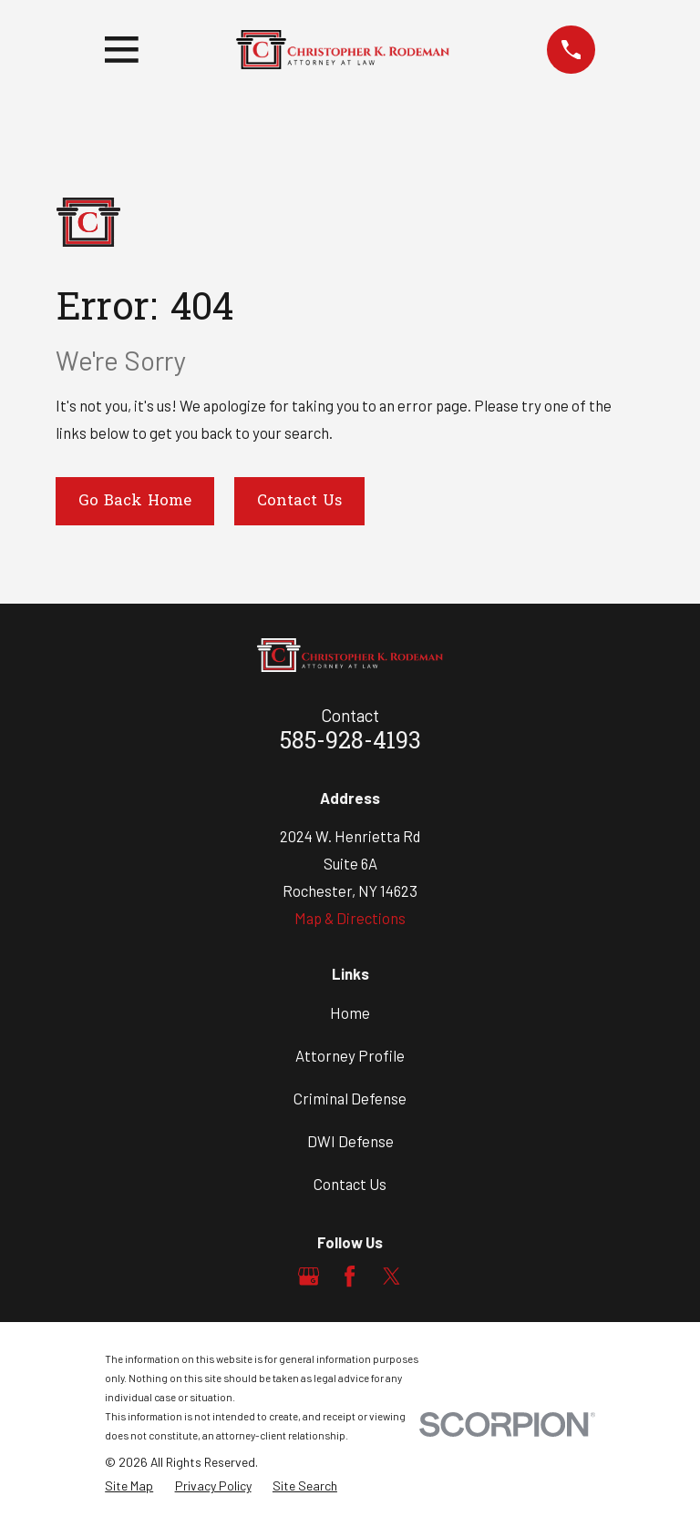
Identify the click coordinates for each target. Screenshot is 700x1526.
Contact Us (299, 502)
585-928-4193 (350, 743)
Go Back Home (134, 502)
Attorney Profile (350, 1055)
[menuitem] (129, 1486)
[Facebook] (349, 1276)
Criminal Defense (350, 1098)
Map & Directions (350, 918)
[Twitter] (391, 1276)
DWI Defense (350, 1141)
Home (350, 1012)
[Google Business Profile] (308, 1276)
